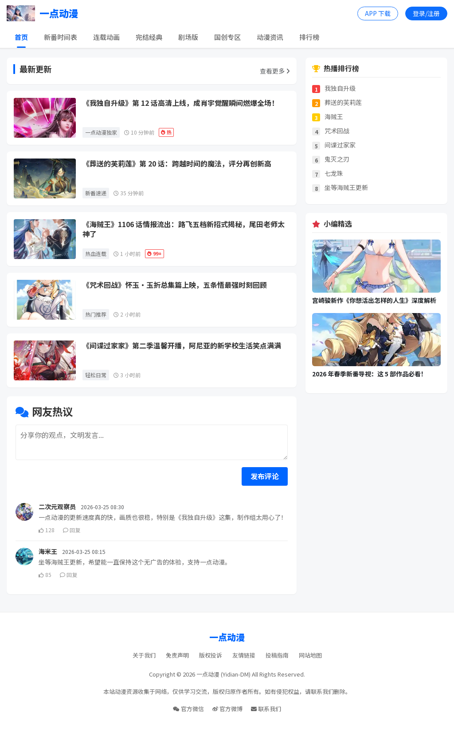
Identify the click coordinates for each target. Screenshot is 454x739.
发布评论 (264, 476)
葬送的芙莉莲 (343, 102)
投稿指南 (277, 655)
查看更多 (275, 70)
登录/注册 (426, 13)
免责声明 (177, 655)
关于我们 (144, 655)
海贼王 (334, 116)
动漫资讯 (270, 37)
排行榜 (309, 37)
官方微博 (227, 708)
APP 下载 (378, 13)
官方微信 (188, 708)
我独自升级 (340, 88)
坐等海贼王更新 (346, 187)
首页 (21, 37)
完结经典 (149, 37)
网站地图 (310, 655)
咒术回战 (337, 131)
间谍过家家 (340, 145)
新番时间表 (60, 37)
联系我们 (266, 708)
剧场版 (188, 37)
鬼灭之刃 (337, 159)
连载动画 (106, 37)
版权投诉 (210, 655)
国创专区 (227, 37)
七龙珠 (334, 173)
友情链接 (243, 655)
